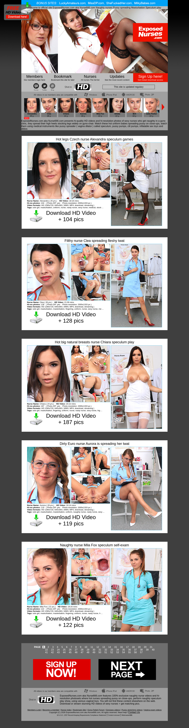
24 (58, 649)
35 (123, 649)
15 (115, 647)
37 (135, 649)
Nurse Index (66, 710)
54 (123, 652)
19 (139, 647)
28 (82, 649)
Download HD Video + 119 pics (71, 520)
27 (76, 649)
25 (64, 649)
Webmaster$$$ (127, 715)
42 (52, 652)
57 (141, 652)
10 (86, 647)
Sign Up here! (150, 76)
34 (117, 649)
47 (82, 652)
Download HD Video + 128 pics (71, 317)
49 (94, 652)
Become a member (51, 710)
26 (70, 649)
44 (64, 652)
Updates (117, 76)
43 (58, 652)
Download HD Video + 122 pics (71, 621)
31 (99, 649)
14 (109, 647)
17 (127, 647)
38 (141, 649)
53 (117, 652)
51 (105, 652)
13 (103, 647)
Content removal (114, 715)
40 (153, 649)
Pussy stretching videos (132, 710)
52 (111, 652)
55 (129, 652)
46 (76, 652)
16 (121, 647)
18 (133, 647)
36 (129, 649)
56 (135, 652)
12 (97, 647)
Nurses (90, 76)
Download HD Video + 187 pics (71, 419)
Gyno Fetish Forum (96, 710)
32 (105, 649)
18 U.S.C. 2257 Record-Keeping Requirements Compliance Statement (81, 715)
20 (145, 647)
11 (92, 647)
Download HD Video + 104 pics (71, 216)
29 (88, 649)
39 (147, 649)
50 (99, 652)
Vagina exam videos (153, 710)
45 (70, 652)
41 (46, 652)
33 (111, 649)
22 (46, 649)
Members (34, 76)
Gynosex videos (113, 710)
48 (88, 652)
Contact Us (134, 712)
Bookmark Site (79, 710)
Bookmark (63, 76)
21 (151, 647)
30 (94, 649)
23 (52, 649)
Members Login (34, 710)
